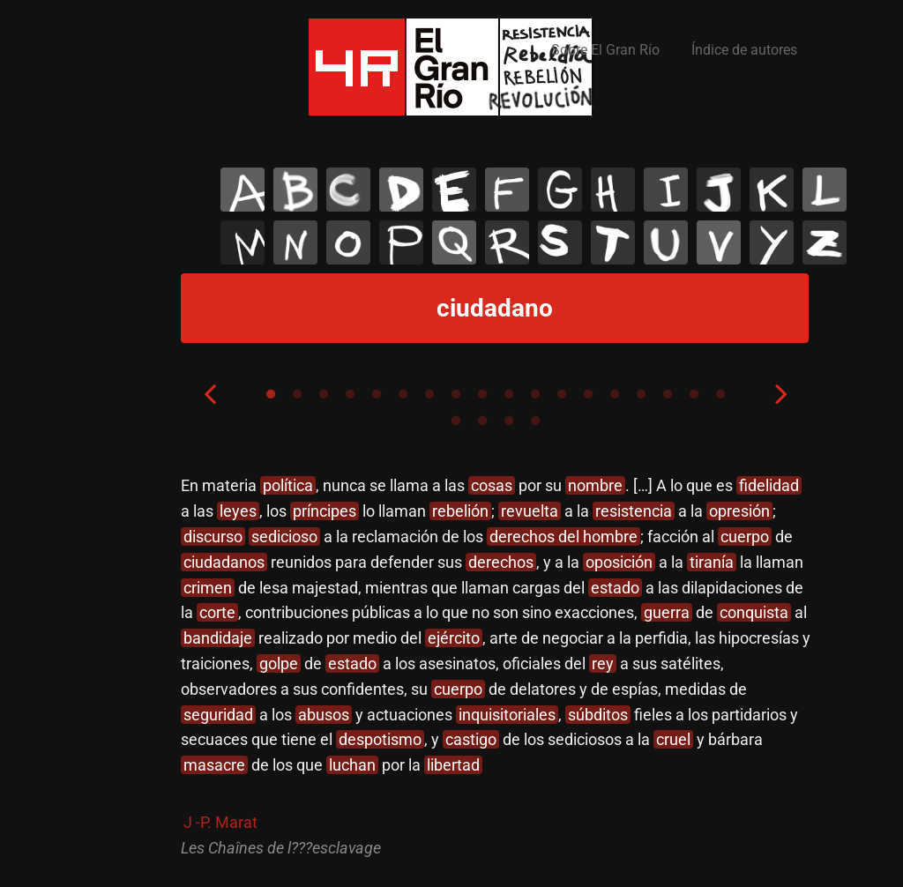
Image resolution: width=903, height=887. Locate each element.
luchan (352, 765)
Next (781, 393)
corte (217, 612)
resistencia (633, 511)
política (288, 485)
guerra (667, 612)
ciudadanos (224, 562)
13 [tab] (588, 394)
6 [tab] (403, 394)
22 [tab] (535, 420)
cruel (673, 739)
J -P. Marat (220, 822)
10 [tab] (509, 394)
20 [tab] (482, 420)
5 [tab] (376, 394)
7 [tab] (429, 394)
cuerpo (744, 536)
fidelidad (769, 485)
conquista (754, 612)
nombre (595, 485)
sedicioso (284, 536)
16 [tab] (667, 394)
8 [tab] (456, 394)
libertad (453, 765)
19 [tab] (456, 420)
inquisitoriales (507, 714)
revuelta (529, 511)
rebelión (460, 511)
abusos (323, 714)
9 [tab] (482, 394)
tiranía (712, 562)
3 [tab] (323, 394)
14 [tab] (614, 394)
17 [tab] (694, 394)
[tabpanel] (495, 667)
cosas (491, 485)
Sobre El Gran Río (605, 49)
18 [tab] (720, 394)
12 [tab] (562, 394)
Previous (209, 393)
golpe (278, 663)
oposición (619, 562)
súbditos (598, 714)
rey (603, 663)
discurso (213, 536)
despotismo (380, 739)
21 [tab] (509, 420)
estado (615, 587)
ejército (454, 638)
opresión (739, 511)
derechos (501, 562)
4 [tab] (350, 394)
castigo (470, 739)
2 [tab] (297, 394)
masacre (214, 765)
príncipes (324, 511)
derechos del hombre (563, 536)
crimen (207, 587)
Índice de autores (744, 49)
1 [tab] (271, 394)
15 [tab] (641, 394)
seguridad (218, 714)
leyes (238, 511)
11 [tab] (535, 394)
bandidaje (217, 638)
